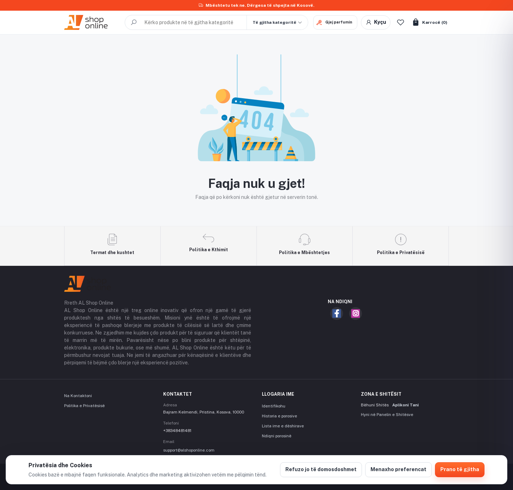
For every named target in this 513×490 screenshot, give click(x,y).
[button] (277, 22)
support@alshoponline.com (188, 450)
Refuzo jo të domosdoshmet (321, 469)
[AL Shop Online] (92, 22)
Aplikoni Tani (405, 404)
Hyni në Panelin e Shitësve (387, 414)
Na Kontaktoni (78, 395)
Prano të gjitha (459, 469)
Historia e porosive (279, 415)
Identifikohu (273, 406)
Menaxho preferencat (398, 469)
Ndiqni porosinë (276, 435)
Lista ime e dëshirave (283, 425)
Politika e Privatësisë (84, 405)
